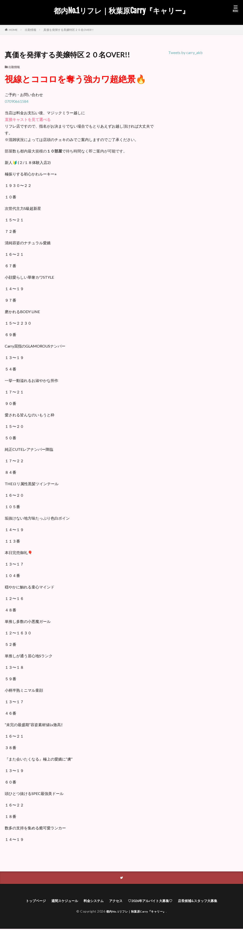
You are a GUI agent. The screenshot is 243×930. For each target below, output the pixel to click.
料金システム (90, 901)
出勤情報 (30, 30)
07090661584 (16, 101)
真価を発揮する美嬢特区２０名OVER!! (68, 30)
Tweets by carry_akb (185, 52)
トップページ (25, 901)
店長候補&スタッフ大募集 (206, 901)
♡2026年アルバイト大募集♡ (153, 901)
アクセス (114, 901)
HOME (13, 29)
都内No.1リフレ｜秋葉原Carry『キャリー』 (121, 10)
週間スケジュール (58, 901)
